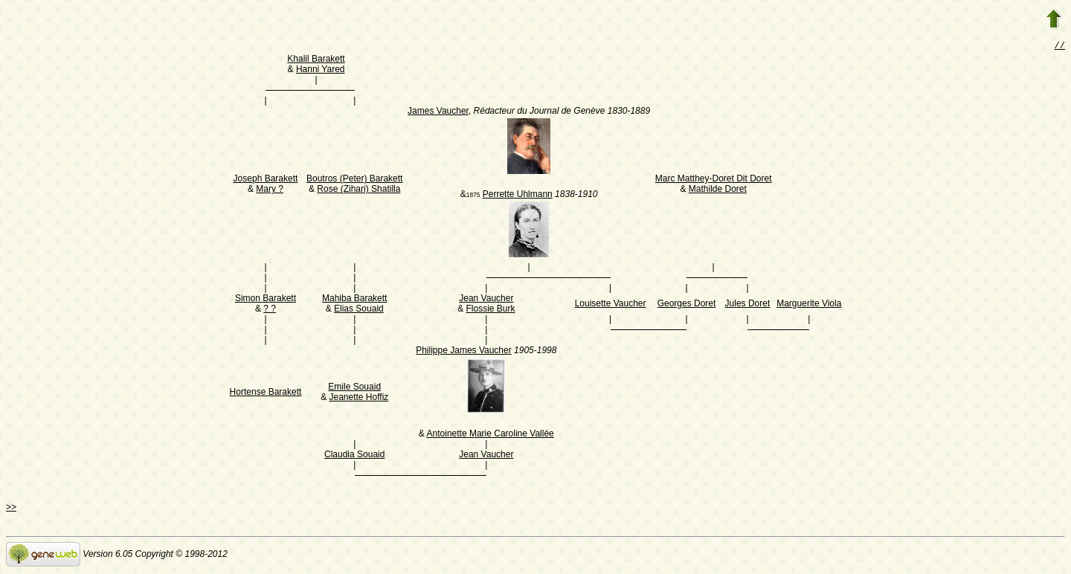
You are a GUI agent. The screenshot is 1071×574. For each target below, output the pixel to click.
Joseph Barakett (266, 180)
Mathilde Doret (718, 190)
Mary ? (269, 190)
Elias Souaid (359, 310)
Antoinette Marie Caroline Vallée (490, 435)
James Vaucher (438, 112)
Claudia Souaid (354, 456)
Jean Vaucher (486, 299)
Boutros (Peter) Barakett (354, 180)
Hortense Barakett (266, 393)
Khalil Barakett (315, 60)
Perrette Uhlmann (518, 195)
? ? (269, 310)
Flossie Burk (490, 310)
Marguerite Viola (808, 305)
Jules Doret (748, 305)
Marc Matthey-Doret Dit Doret (713, 180)
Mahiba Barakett (354, 299)
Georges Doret (686, 305)
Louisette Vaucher (610, 305)
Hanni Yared (320, 70)
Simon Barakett (265, 299)
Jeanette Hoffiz (358, 398)
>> (11, 508)
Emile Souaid (354, 388)
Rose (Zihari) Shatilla (358, 190)
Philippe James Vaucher (464, 351)
